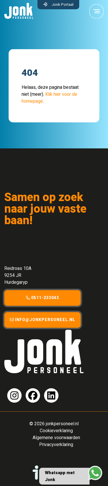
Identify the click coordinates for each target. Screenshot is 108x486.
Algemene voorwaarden (56, 437)
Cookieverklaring (56, 430)
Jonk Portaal (62, 5)
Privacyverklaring (56, 444)
